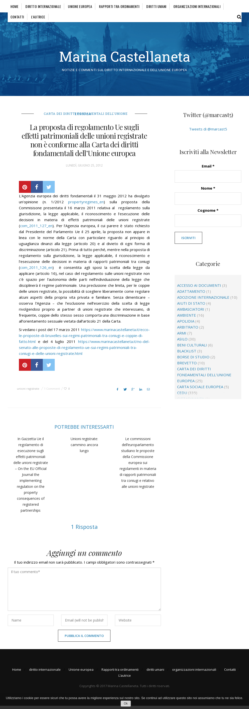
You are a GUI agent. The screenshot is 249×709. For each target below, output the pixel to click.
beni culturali (192, 348)
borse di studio (193, 360)
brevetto (187, 366)
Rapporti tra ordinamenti (119, 6)
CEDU (182, 396)
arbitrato (187, 330)
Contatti (17, 16)
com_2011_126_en (36, 270)
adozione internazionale (203, 300)
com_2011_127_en (36, 228)
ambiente (186, 318)
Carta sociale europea (200, 390)
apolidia (185, 324)
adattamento (191, 294)
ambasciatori (190, 312)
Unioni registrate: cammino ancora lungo (84, 447)
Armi (181, 336)
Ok (126, 703)
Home (14, 6)
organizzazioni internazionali (196, 6)
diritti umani (156, 6)
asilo (182, 342)
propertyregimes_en (86, 204)
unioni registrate (28, 391)
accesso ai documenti (199, 288)
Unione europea (80, 6)
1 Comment (52, 391)
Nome (208, 191)
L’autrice (38, 16)
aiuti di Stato (191, 306)
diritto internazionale (43, 6)
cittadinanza (190, 402)
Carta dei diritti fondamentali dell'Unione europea (86, 117)
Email (208, 169)
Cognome (208, 213)
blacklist (186, 354)
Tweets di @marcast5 (208, 132)
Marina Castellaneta (124, 58)
